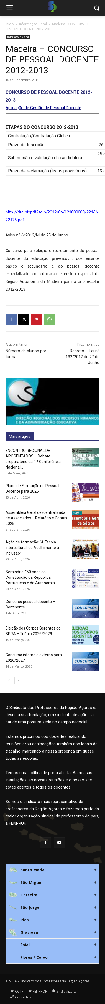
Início (10, 24)
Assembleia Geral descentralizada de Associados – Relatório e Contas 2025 (36, 518)
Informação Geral (33, 24)
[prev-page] (9, 680)
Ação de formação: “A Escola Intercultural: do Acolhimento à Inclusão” (32, 547)
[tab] (52, 870)
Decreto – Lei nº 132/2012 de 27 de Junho (82, 356)
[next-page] (17, 680)
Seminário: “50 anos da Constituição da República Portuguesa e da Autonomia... (31, 577)
